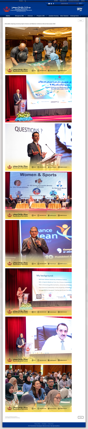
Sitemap (83, 0)
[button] (77, 4)
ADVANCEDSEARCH (81, 3)
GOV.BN (56, 0)
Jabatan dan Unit (63, 0)
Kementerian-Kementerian (73, 0)
